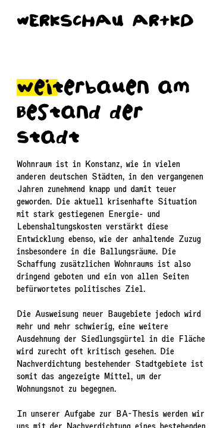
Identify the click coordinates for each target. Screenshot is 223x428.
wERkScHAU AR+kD (105, 20)
